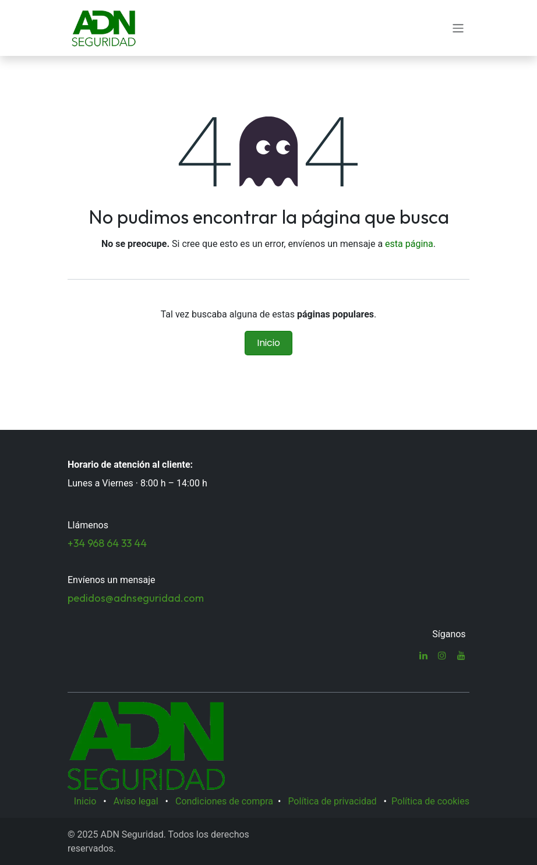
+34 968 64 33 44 (107, 543)
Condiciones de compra (224, 801)
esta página (409, 243)
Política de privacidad (332, 801)
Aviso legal (136, 801)
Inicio (268, 342)
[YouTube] (461, 655)
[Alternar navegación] (458, 27)
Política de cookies (430, 801)
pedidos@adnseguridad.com (136, 598)
